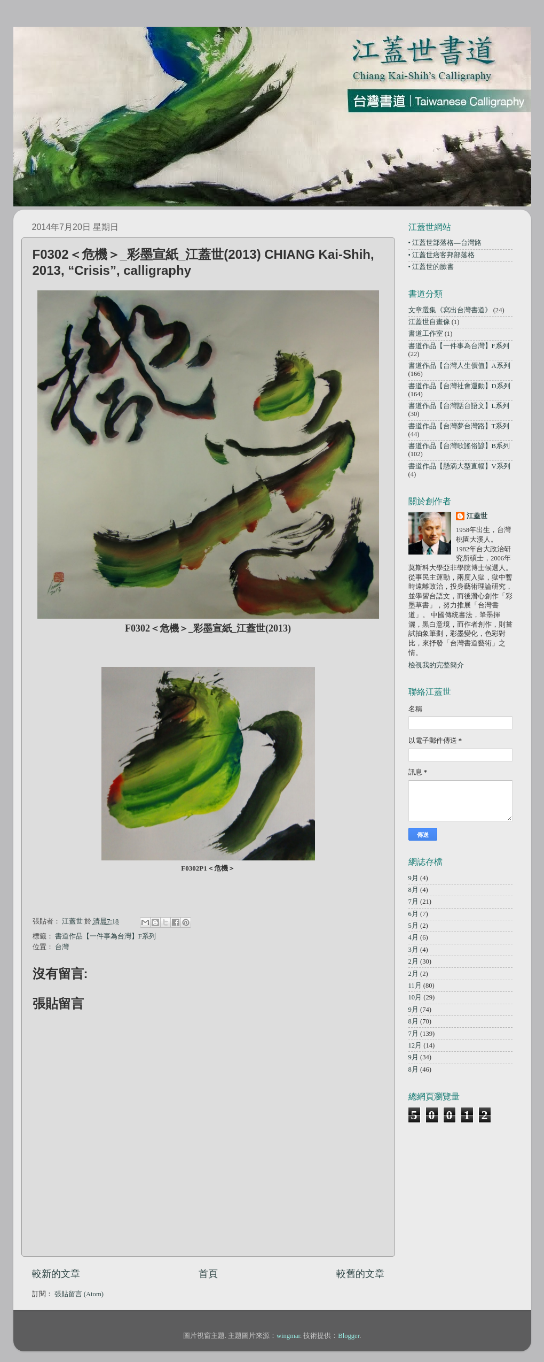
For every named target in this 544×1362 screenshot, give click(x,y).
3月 (413, 949)
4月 (413, 937)
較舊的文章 (360, 1273)
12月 (415, 1045)
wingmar (288, 1336)
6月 (413, 914)
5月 (413, 925)
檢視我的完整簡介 (436, 665)
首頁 (208, 1273)
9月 (413, 878)
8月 (413, 890)
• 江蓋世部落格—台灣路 (445, 243)
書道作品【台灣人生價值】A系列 (459, 366)
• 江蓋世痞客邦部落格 (441, 255)
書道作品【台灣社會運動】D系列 (459, 386)
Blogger (348, 1336)
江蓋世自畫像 (429, 322)
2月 (413, 961)
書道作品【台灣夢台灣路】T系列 (459, 426)
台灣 (62, 947)
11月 (415, 985)
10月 (415, 997)
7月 (413, 901)
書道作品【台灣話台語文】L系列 (459, 406)
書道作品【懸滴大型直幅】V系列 (459, 466)
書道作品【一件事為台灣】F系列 (105, 936)
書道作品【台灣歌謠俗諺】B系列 (459, 446)
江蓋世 (477, 516)
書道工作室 (425, 333)
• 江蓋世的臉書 (431, 267)
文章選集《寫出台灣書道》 (450, 310)
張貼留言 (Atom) (79, 1294)
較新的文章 (56, 1273)
